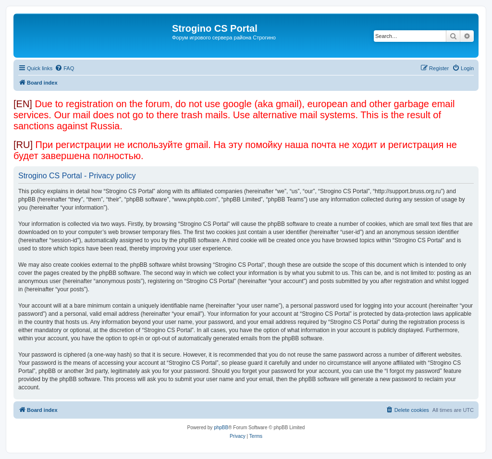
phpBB (221, 427)
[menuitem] (64, 68)
